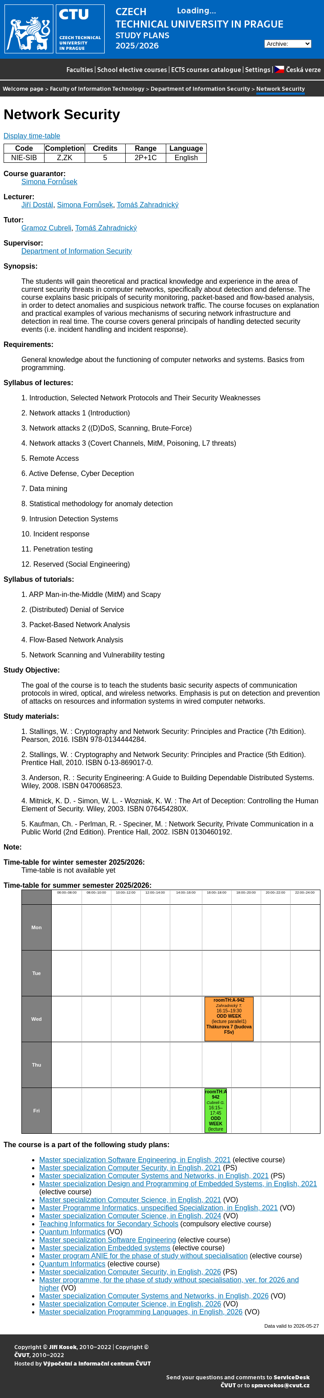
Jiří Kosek (63, 1346)
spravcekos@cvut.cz (280, 1385)
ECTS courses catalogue (206, 69)
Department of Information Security (200, 88)
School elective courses (132, 69)
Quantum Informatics (72, 1232)
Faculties (79, 69)
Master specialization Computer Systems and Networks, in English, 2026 (154, 1296)
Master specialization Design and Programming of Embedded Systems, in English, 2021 (178, 1184)
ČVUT (21, 1354)
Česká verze (297, 69)
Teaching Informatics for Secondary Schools (108, 1224)
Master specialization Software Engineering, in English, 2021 (135, 1160)
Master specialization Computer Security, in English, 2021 (130, 1168)
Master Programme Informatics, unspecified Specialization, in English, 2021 (158, 1208)
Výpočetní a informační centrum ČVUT (97, 1363)
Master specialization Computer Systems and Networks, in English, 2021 (154, 1176)
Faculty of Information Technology (97, 88)
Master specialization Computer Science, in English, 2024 (130, 1216)
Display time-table (32, 136)
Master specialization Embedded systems (104, 1248)
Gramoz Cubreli (46, 228)
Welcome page (23, 88)
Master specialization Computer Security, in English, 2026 (130, 1272)
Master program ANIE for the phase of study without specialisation (143, 1256)
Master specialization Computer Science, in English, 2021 (130, 1200)
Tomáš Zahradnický (148, 205)
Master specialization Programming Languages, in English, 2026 (140, 1312)
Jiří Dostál (37, 205)
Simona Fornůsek (49, 181)
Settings (258, 69)
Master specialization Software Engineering (107, 1240)
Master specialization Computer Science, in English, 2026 (130, 1304)
